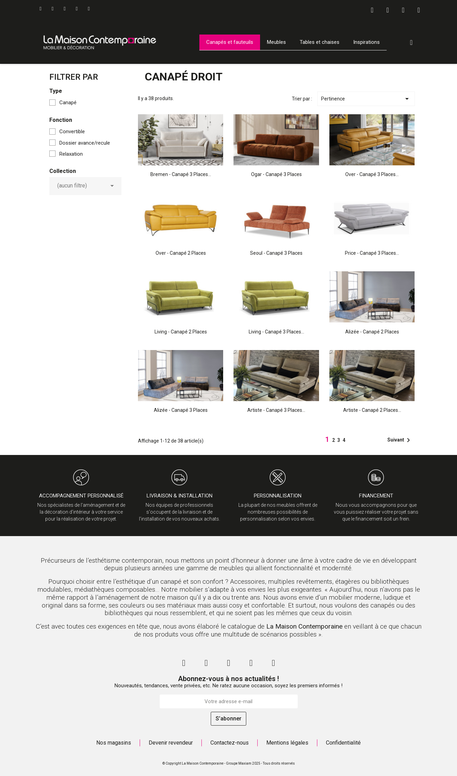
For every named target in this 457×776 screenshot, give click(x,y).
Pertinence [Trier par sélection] (366, 99)
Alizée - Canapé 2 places (372, 331)
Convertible (72, 131)
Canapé (68, 102)
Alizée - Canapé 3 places (181, 410)
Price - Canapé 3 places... (372, 253)
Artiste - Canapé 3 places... (276, 410)
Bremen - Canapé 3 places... (180, 174)
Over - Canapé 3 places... (372, 174)
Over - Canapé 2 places (181, 253)
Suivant (400, 440)
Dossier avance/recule (84, 143)
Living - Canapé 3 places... (276, 331)
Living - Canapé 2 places (181, 331)
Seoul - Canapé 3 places (276, 253)
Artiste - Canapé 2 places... (372, 410)
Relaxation (71, 154)
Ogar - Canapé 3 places (276, 174)
